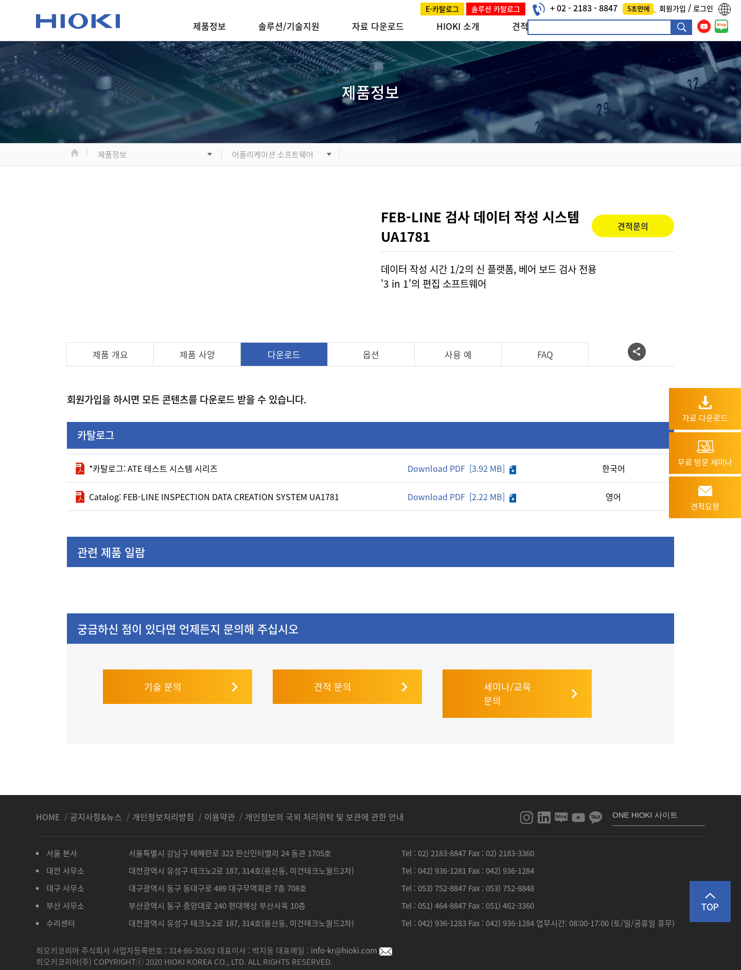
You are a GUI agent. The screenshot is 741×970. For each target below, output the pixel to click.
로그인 (703, 8)
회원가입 (673, 8)
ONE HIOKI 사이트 (645, 794)
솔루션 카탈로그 (495, 9)
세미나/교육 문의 (507, 673)
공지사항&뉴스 (97, 796)
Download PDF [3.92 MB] (462, 468)
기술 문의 (163, 666)
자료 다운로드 (378, 26)
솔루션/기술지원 (289, 26)
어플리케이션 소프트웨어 (272, 154)
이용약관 (219, 796)
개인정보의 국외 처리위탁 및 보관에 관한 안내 (324, 796)
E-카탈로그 (442, 9)
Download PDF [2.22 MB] (462, 496)
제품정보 (209, 26)
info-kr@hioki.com (351, 930)
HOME (49, 796)
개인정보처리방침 (164, 796)
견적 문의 (332, 666)
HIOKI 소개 (458, 26)
